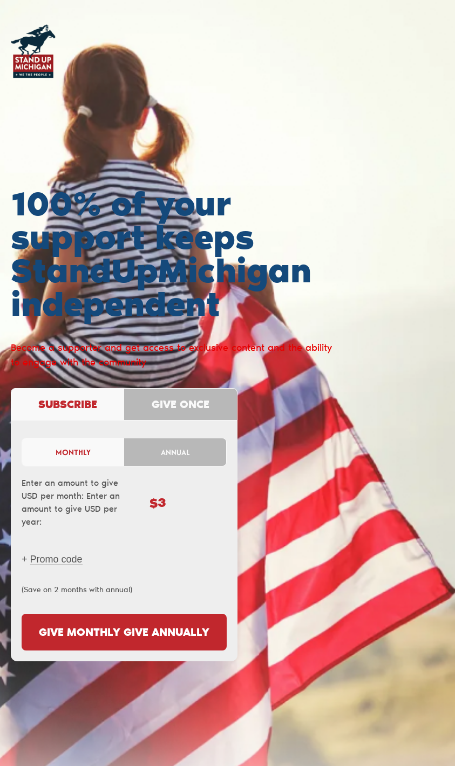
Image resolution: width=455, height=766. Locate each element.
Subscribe (67, 405)
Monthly (73, 452)
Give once (180, 405)
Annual (175, 452)
